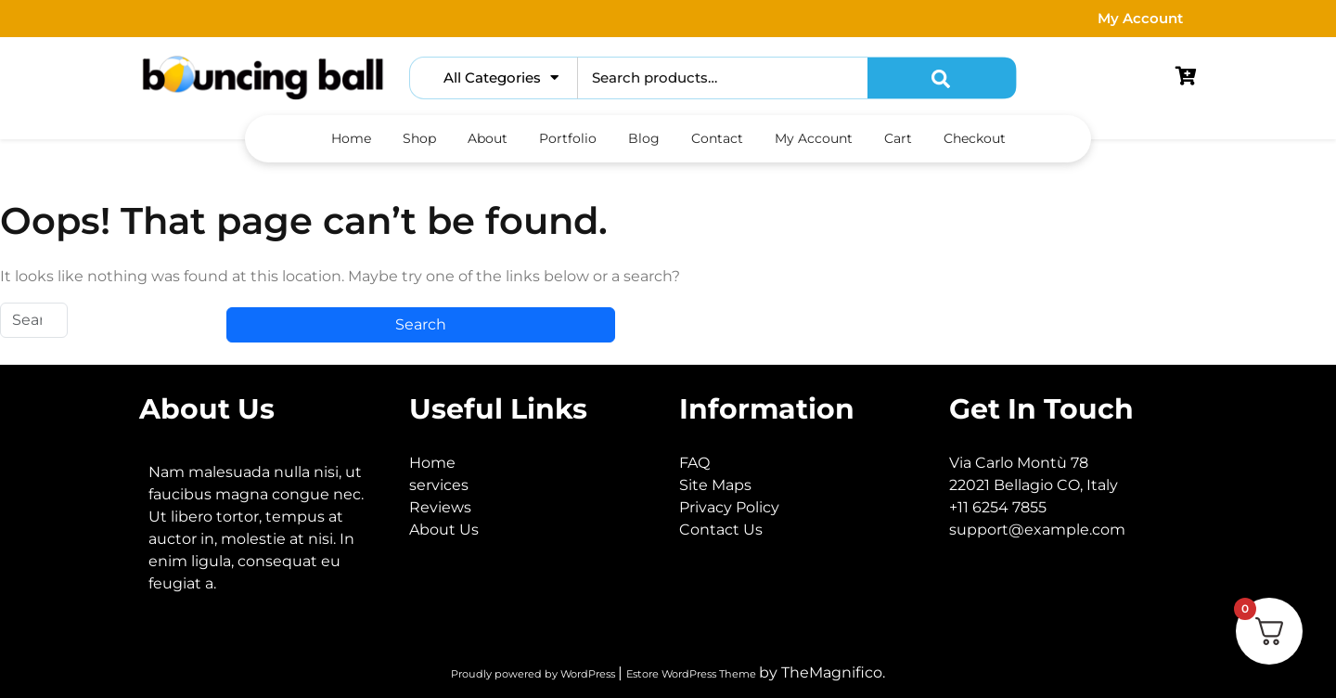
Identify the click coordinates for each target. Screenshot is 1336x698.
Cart (898, 138)
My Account (1140, 18)
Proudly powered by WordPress (534, 673)
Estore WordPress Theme (692, 673)
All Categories (501, 77)
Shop (419, 138)
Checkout (975, 138)
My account (814, 138)
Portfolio (568, 138)
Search (941, 78)
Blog (644, 138)
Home (351, 138)
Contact (717, 138)
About (487, 138)
